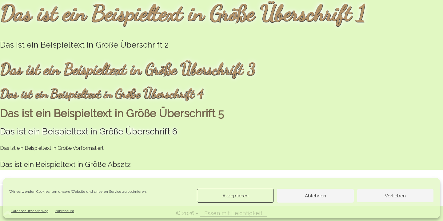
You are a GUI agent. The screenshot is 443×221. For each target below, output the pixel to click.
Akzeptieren (235, 196)
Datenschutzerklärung (30, 211)
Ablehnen (315, 196)
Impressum (64, 211)
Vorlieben (395, 196)
